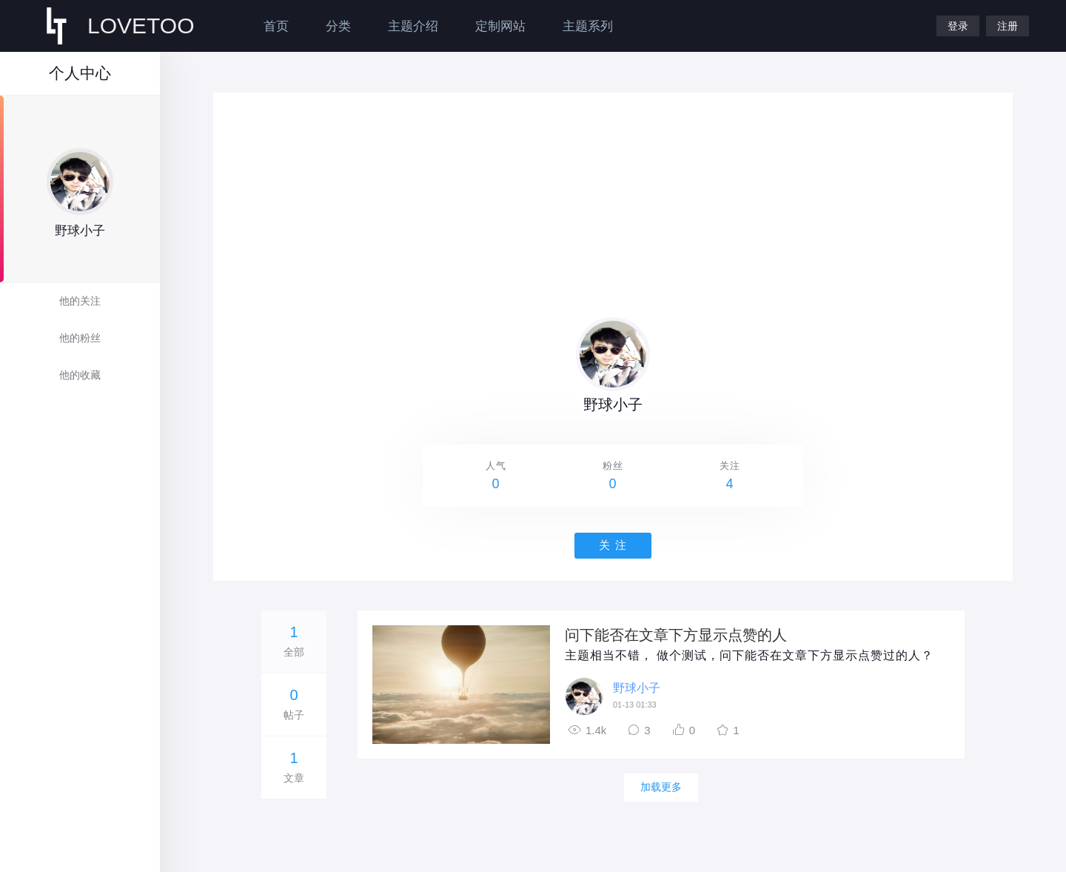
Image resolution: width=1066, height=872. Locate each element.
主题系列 (588, 26)
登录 (958, 26)
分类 (338, 26)
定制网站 (500, 26)
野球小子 (636, 688)
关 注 (612, 545)
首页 (276, 26)
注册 (1007, 26)
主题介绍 (413, 26)
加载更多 (661, 787)
